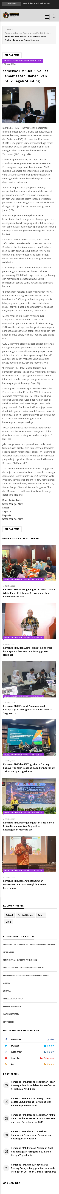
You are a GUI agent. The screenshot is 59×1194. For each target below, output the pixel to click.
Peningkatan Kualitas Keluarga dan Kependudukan (29, 944)
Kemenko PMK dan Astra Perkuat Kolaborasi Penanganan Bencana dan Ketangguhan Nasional (31, 1135)
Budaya (7, 991)
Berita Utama (12, 55)
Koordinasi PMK (11, 1014)
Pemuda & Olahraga (13, 998)
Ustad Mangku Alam (12, 503)
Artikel (9, 915)
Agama (6, 983)
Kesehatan (8, 952)
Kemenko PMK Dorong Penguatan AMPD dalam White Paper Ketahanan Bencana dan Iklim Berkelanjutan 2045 (33, 1118)
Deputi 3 (6, 511)
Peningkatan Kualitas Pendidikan (20, 960)
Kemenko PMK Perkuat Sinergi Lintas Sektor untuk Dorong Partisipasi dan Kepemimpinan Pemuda (31, 1102)
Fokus (41, 915)
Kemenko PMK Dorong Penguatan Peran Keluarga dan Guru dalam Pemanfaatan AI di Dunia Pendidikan (33, 1085)
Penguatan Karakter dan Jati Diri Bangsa (24, 967)
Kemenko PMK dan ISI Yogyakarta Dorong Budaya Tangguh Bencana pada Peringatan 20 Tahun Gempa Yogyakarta (33, 1168)
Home (8, 29)
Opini (8, 921)
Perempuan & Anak (12, 1006)
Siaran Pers (8, 1022)
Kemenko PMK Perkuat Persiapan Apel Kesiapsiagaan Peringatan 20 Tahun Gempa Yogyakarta (32, 1151)
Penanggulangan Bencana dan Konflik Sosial (27, 33)
